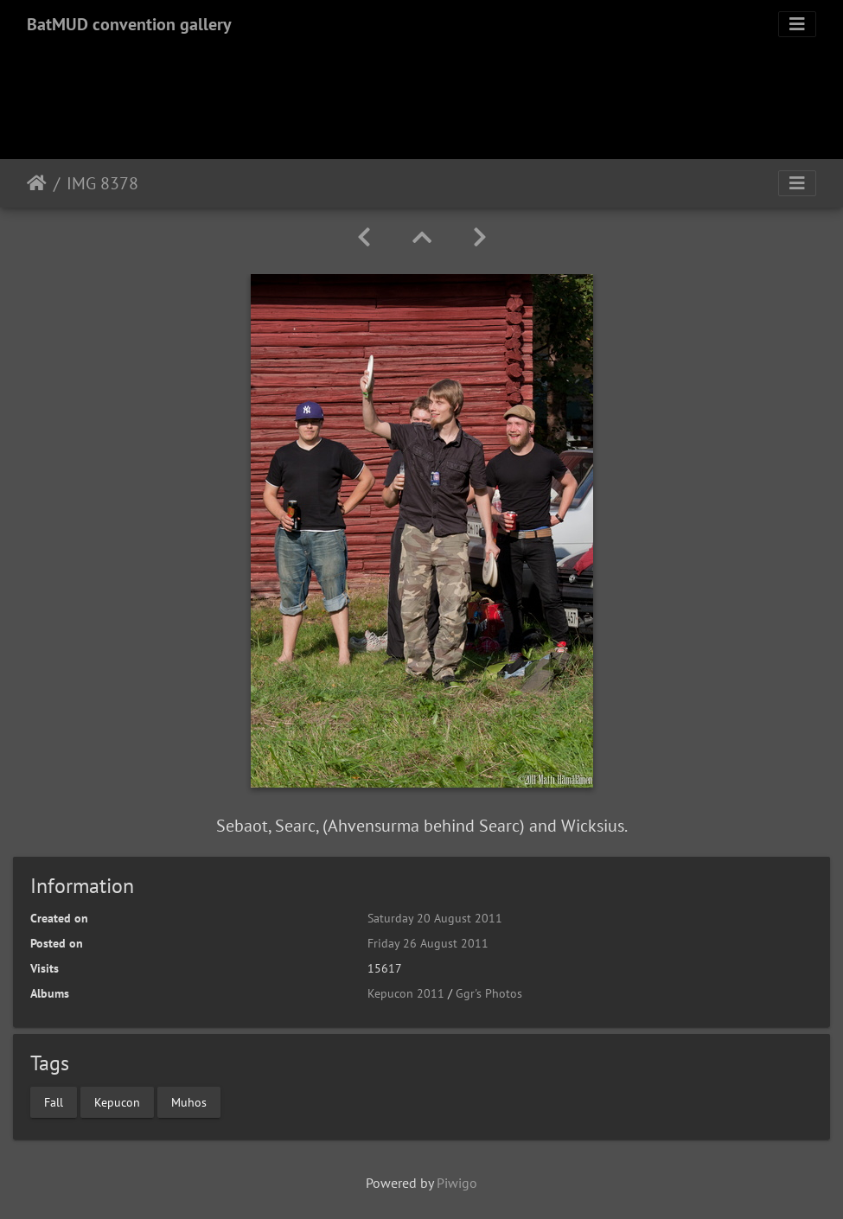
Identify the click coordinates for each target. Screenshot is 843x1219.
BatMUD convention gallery (129, 24)
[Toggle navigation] (797, 24)
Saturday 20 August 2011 (434, 918)
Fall (53, 1101)
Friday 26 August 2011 (428, 943)
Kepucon (117, 1101)
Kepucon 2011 (405, 993)
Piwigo (457, 1182)
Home (37, 183)
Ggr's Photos (489, 993)
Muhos (189, 1101)
